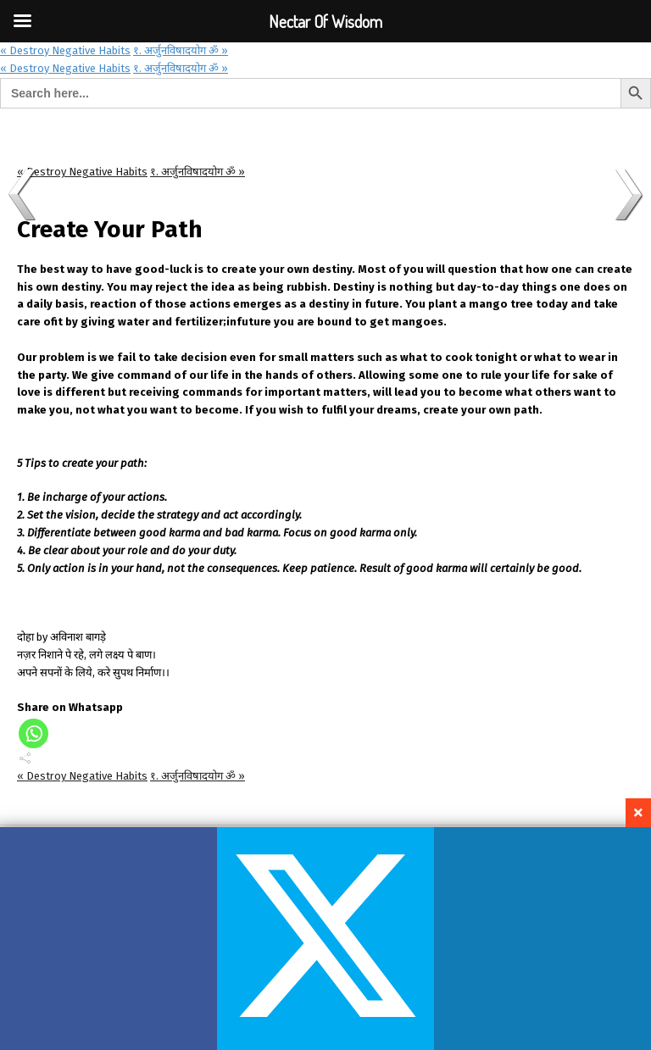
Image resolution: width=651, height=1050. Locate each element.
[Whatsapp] (33, 733)
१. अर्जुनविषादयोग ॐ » (180, 50)
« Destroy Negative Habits (65, 50)
